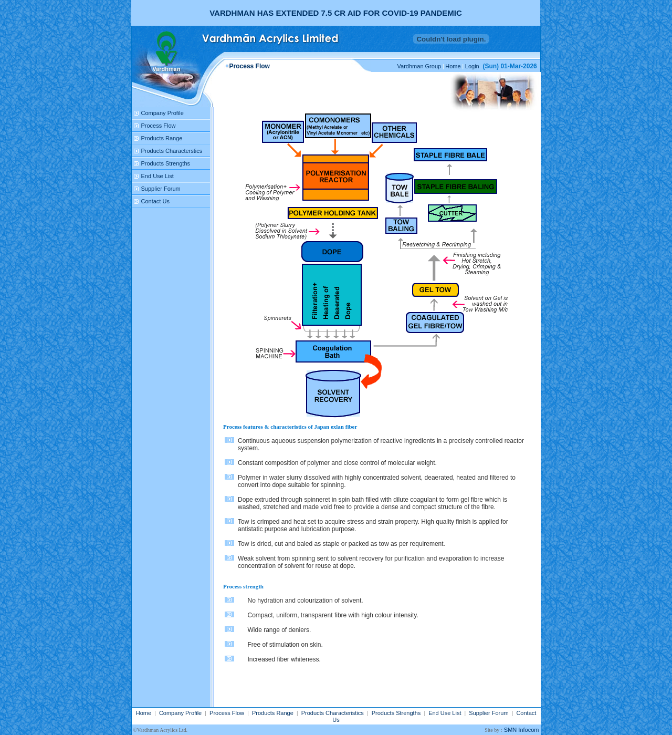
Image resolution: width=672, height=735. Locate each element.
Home (452, 66)
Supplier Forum (161, 188)
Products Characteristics (332, 713)
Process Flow (158, 125)
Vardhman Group (419, 66)
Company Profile (162, 113)
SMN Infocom (521, 730)
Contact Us (155, 201)
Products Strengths (166, 163)
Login (472, 66)
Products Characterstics (172, 151)
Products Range (162, 138)
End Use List (157, 176)
